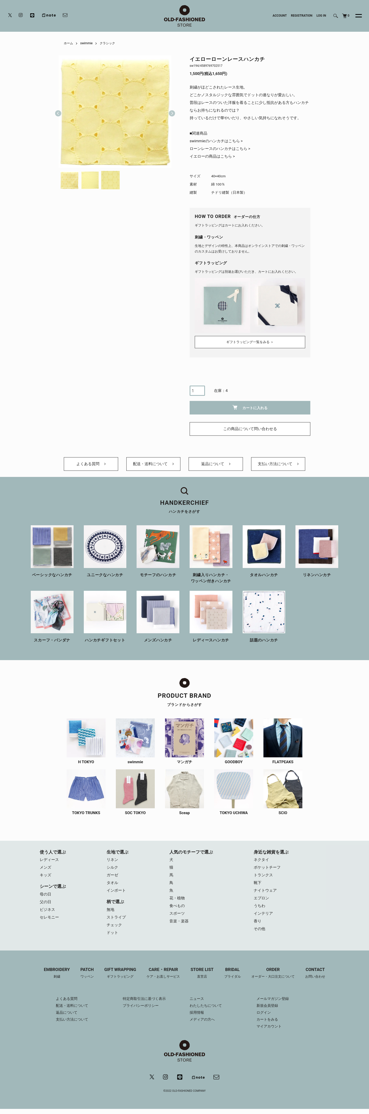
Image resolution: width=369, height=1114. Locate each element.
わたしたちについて (206, 1005)
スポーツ (177, 913)
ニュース (197, 999)
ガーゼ (112, 875)
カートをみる (267, 1019)
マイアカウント (269, 1026)
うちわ (259, 905)
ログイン (264, 1012)
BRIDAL (232, 973)
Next (170, 111)
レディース (49, 859)
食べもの (177, 905)
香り (257, 921)
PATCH (87, 973)
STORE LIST (202, 973)
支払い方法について (278, 464)
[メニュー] (356, 16)
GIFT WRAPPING (120, 973)
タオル (112, 882)
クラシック (107, 43)
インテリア (263, 913)
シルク (112, 867)
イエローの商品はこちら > (212, 156)
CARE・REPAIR (163, 973)
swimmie (86, 43)
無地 (110, 909)
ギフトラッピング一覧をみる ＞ (250, 342)
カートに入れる (250, 407)
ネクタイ (261, 859)
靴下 (257, 882)
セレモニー (49, 917)
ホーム (68, 43)
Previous (58, 111)
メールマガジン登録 (273, 999)
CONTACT (315, 973)
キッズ (45, 875)
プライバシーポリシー (141, 1005)
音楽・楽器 (179, 921)
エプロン (261, 898)
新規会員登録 (267, 1005)
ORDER (273, 973)
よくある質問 (91, 464)
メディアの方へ (202, 1019)
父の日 (45, 902)
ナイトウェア (265, 890)
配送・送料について (153, 464)
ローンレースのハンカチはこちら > (220, 148)
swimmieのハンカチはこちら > (216, 141)
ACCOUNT (280, 15)
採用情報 (197, 1012)
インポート (116, 890)
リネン (112, 859)
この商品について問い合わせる (250, 429)
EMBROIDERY (57, 973)
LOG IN (321, 15)
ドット (112, 932)
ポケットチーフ (267, 867)
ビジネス (47, 909)
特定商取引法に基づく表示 (144, 999)
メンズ (45, 867)
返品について (215, 464)
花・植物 (177, 898)
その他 (259, 928)
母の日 (45, 894)
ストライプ (116, 917)
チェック (114, 925)
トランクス (263, 875)
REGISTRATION (301, 15)
